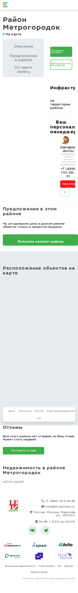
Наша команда (39, 572)
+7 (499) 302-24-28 (58, 501)
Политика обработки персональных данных (48, 578)
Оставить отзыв (23, 450)
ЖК (59, 566)
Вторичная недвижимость (20, 566)
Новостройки (47, 566)
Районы (68, 566)
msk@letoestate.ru (58, 506)
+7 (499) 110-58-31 (68, 172)
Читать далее (13, 482)
